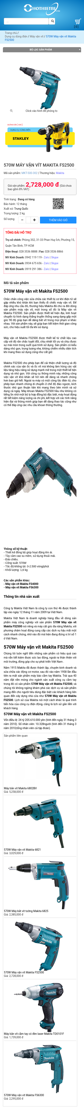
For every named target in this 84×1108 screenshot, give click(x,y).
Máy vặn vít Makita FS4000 (21, 583)
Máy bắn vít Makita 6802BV (20, 788)
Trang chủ (11, 32)
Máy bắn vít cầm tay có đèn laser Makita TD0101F (34, 1033)
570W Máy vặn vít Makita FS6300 (24, 1095)
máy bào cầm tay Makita (46, 675)
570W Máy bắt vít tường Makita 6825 (26, 911)
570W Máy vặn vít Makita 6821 (22, 849)
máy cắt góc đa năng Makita (54, 626)
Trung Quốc (21, 208)
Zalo (46, 257)
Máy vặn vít (36, 36)
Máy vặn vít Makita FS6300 (21, 587)
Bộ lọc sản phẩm (41, 49)
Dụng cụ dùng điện (16, 36)
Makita (60, 173)
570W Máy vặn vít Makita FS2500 (24, 972)
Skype (54, 257)
